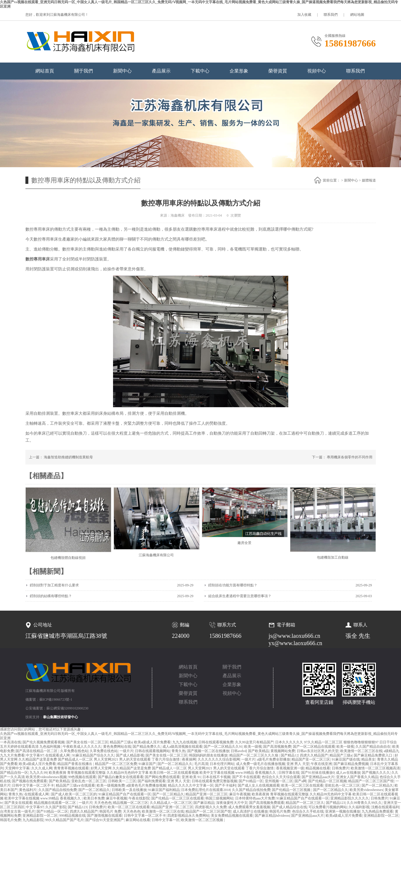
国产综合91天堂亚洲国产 (104, 820)
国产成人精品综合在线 (289, 807)
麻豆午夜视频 (239, 794)
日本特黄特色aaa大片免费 (255, 798)
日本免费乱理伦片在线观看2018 (205, 790)
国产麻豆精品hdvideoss (272, 815)
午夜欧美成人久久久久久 (82, 747)
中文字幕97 (35, 755)
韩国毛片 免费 (110, 811)
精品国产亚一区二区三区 (310, 759)
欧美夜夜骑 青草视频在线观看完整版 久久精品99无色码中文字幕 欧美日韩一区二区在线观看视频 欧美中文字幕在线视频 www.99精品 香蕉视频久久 (163, 773)
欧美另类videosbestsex (366, 790)
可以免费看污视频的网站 (327, 807)
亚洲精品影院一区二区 (40, 815)
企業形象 (239, 70)
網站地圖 (357, 15)
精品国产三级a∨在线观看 (75, 785)
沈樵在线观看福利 (385, 807)
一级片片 (126, 751)
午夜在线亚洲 (321, 764)
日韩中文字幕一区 (166, 820)
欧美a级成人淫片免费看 (152, 742)
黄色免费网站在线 (117, 747)
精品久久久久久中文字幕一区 (190, 785)
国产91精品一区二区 (52, 811)
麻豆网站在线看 (138, 820)
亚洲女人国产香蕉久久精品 (357, 777)
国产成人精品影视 (130, 755)
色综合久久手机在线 (308, 811)
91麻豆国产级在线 (346, 759)
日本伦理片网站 (222, 764)
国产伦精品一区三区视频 (327, 781)
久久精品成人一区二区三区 (171, 803)
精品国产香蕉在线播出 (75, 764)
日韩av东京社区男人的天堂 (317, 751)
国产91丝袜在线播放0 (317, 773)
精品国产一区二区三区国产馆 (371, 781)
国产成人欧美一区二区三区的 (74, 794)
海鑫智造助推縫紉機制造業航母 (68, 457)
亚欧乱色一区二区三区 (88, 781)
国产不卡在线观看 (246, 777)
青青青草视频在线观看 (71, 768)
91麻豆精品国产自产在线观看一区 (124, 794)
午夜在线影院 (139, 798)
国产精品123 (335, 803)
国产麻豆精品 (203, 803)
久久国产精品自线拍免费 (57, 790)
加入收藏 (304, 15)
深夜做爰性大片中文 (232, 803)
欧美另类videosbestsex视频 (46, 777)
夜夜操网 (189, 759)
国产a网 (300, 781)
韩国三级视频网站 (219, 798)
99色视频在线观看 (82, 777)
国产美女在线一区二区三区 (87, 742)
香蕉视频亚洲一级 (290, 768)
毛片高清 (201, 764)
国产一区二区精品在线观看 (314, 747)
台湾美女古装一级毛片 (17, 811)
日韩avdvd (238, 751)
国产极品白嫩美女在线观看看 (120, 777)
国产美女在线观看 (18, 803)
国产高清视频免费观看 (266, 803)
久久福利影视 (358, 807)
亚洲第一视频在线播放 (342, 811)
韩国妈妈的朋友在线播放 (208, 755)
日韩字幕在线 (288, 773)
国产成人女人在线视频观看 (259, 785)
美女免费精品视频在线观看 (232, 815)
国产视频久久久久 (376, 773)
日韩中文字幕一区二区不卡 (33, 785)
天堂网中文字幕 (17, 768)
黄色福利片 (28, 790)
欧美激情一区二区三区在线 (361, 751)
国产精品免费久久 (147, 747)
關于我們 (83, 70)
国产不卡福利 (225, 785)
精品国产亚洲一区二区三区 (206, 794)
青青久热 (178, 751)
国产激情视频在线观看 (104, 815)
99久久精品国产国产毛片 (64, 820)
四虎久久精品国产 (314, 755)
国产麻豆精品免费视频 (351, 764)
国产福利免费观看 (152, 781)
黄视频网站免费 (282, 751)
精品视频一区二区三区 (130, 803)
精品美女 (368, 759)
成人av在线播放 (348, 773)
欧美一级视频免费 (111, 785)
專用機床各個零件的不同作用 (349, 457)
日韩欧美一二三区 (122, 781)
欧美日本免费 (94, 798)
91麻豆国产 (147, 764)
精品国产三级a (121, 742)
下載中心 (200, 70)
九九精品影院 (33, 820)
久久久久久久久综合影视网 (219, 759)
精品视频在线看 (317, 768)
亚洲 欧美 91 (191, 777)
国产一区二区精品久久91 (223, 747)
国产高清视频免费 (277, 747)
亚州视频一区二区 (279, 781)
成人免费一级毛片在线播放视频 (260, 764)
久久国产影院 (55, 807)
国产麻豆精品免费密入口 (373, 755)
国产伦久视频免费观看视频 (43, 742)
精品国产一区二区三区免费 (116, 764)
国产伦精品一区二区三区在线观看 (177, 798)
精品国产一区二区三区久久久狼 (254, 755)
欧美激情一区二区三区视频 (202, 820)
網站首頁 (44, 70)
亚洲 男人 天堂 (298, 764)
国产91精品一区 (251, 781)
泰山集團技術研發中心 (60, 717)
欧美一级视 (253, 747)
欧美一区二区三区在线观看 (302, 785)
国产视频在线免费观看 (29, 781)
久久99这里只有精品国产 (254, 742)
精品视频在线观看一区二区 (55, 803)
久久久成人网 (41, 768)
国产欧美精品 (258, 751)
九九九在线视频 (184, 742)
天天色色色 (103, 803)
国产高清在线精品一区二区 (36, 751)
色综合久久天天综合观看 (281, 777)
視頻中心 (316, 70)
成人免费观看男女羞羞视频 (249, 807)
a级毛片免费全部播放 (273, 759)
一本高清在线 (10, 742)
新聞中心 (122, 70)
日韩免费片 (340, 768)
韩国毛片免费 (279, 811)
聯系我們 (331, 15)
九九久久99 (38, 773)
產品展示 (161, 70)
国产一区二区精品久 (377, 785)
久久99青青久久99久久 (364, 803)
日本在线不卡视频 (216, 777)
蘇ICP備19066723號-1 (55, 699)
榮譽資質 (277, 70)
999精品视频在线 (72, 815)
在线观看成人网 (58, 755)
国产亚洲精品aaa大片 (318, 777)
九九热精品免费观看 (377, 811)
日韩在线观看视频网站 (152, 751)
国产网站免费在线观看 (162, 777)
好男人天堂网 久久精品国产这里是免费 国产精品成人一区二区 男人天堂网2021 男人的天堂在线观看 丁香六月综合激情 (183, 768)
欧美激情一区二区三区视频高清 (375, 768)
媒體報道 (369, 180)
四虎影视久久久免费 (211, 807)
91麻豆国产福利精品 (164, 790)
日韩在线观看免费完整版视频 (214, 781)
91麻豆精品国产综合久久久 (93, 755)
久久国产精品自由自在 (372, 747)
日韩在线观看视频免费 (215, 742)
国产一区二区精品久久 (174, 764)
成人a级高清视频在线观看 (182, 747)
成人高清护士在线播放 (250, 811)
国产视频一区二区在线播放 (208, 751)
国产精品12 (289, 755)
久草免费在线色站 (74, 751)
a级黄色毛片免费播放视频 (146, 785)
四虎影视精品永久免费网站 (188, 815)
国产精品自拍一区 (14, 773)
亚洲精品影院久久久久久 (349, 798)
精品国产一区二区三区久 (305, 803)
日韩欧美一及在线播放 (129, 790)
